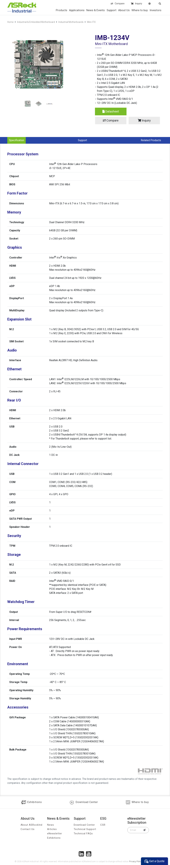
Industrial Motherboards (71, 22)
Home (10, 22)
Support (111, 10)
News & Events (95, 10)
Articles (52, 829)
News (50, 824)
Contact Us (28, 829)
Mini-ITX (91, 22)
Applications (77, 10)
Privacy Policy (135, 861)
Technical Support (85, 829)
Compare (118, 4)
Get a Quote (154, 861)
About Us (124, 10)
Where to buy (139, 10)
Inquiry (136, 4)
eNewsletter (54, 833)
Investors (155, 10)
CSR (102, 824)
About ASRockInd (31, 824)
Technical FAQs (83, 833)
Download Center (84, 802)
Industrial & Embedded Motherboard (36, 22)
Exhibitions (31, 802)
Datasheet (110, 111)
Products (61, 10)
